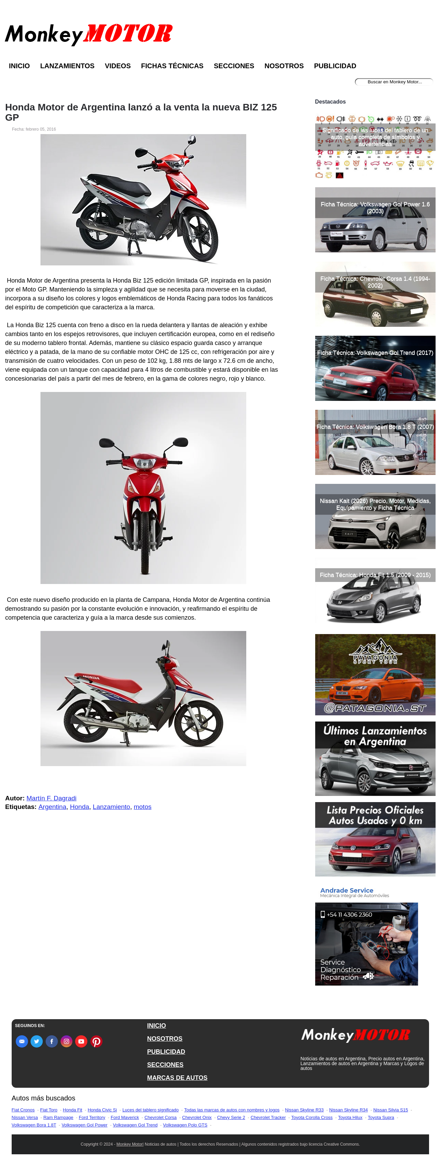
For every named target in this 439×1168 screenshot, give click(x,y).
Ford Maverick (125, 1117)
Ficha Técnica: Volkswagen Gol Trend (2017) (375, 352)
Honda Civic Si (102, 1109)
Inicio (19, 66)
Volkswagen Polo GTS (185, 1125)
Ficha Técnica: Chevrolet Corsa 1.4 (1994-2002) (375, 282)
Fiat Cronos (23, 1109)
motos (143, 806)
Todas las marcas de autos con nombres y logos (232, 1109)
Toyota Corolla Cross (312, 1117)
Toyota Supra (381, 1117)
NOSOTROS (164, 1038)
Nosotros (284, 66)
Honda (79, 806)
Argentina (52, 806)
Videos (118, 66)
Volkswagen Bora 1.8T (34, 1125)
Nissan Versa (25, 1117)
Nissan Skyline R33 (304, 1109)
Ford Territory (92, 1117)
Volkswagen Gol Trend (135, 1125)
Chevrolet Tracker (268, 1117)
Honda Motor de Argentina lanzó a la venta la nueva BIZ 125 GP (141, 112)
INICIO (156, 1025)
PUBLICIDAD (166, 1051)
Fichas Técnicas (172, 66)
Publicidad (335, 66)
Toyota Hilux (350, 1117)
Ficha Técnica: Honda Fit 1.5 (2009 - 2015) (375, 575)
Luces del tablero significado (150, 1109)
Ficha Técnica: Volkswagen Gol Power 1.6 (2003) (375, 207)
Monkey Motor (130, 1144)
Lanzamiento (111, 806)
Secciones (234, 66)
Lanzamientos (67, 66)
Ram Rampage (58, 1117)
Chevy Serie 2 (231, 1117)
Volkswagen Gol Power (85, 1125)
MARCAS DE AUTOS (177, 1077)
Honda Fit (72, 1109)
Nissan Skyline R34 (348, 1109)
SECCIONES (165, 1064)
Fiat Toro (48, 1109)
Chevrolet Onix (197, 1117)
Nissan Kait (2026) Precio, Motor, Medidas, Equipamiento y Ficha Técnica (375, 504)
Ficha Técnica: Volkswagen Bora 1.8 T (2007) (375, 427)
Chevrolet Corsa (160, 1117)
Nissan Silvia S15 (390, 1109)
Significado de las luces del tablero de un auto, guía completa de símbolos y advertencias (375, 137)
